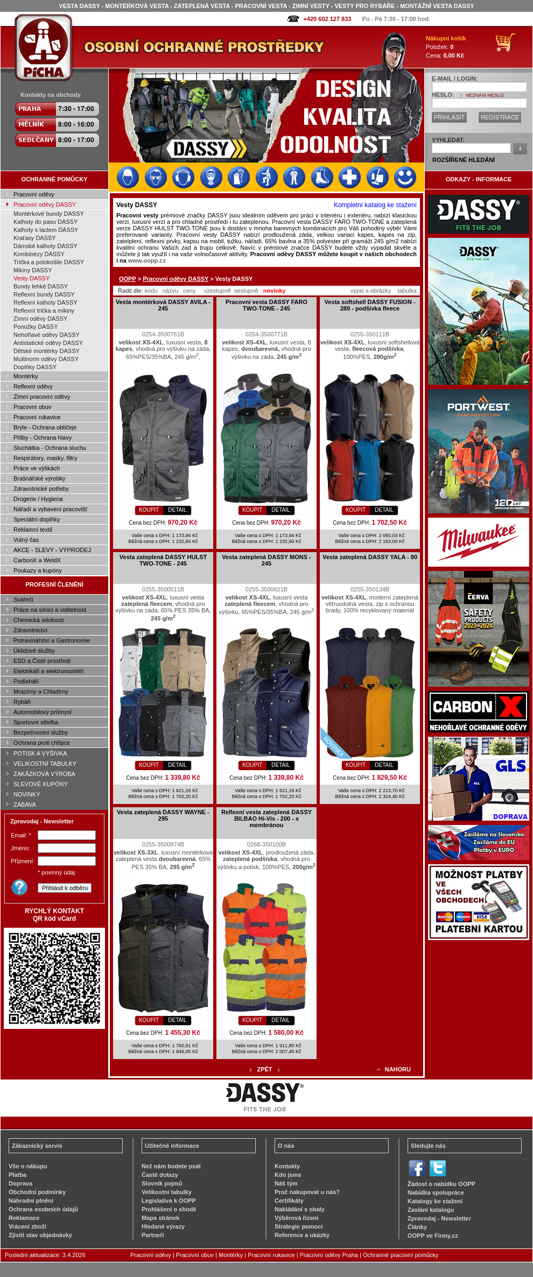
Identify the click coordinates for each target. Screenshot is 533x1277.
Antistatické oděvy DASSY (48, 343)
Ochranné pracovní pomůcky (401, 1255)
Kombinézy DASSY (39, 254)
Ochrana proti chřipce (41, 742)
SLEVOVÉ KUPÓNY (40, 784)
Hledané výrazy (163, 1226)
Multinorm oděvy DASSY (46, 359)
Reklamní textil (32, 529)
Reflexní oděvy (33, 386)
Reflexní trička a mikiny (43, 310)
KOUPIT (149, 510)
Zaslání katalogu (431, 1210)
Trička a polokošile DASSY (48, 262)
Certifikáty (289, 1200)
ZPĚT (264, 1069)
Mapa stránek (160, 1218)
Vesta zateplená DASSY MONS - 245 (266, 560)
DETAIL (177, 510)
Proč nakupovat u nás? (307, 1192)
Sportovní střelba (35, 722)
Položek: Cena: (446, 47)
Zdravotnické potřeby (41, 488)
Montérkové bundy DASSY (48, 213)
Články (417, 1227)
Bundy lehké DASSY (40, 286)
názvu (170, 290)
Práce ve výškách (36, 468)
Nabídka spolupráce (436, 1192)
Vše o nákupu (28, 1166)
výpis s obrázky (370, 290)
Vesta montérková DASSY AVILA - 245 (163, 305)
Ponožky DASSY (35, 326)
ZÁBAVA (24, 804)
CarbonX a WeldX (37, 560)
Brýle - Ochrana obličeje (44, 427)
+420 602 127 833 (327, 19)
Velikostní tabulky (167, 1192)
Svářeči (23, 599)
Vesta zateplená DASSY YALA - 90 (369, 557)
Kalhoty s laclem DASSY (45, 230)
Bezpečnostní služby (40, 732)
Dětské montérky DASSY (46, 351)
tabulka (406, 290)
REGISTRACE (500, 117)
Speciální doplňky (36, 519)
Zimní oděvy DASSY (40, 318)
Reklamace (24, 1218)
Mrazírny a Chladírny (40, 691)
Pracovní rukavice (36, 417)
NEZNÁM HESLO (485, 95)
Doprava (20, 1183)
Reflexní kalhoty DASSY (45, 302)
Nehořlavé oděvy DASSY (46, 334)
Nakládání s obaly (300, 1209)
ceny (189, 290)
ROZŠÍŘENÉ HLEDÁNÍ (463, 160)
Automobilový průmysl (42, 712)
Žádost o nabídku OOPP (441, 1184)
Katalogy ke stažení (435, 1201)
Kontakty (287, 1166)
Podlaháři (25, 681)
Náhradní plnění (31, 1200)
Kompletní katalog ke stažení (375, 205)
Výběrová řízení (296, 1218)
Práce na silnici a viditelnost (49, 609)
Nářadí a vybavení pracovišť (50, 509)
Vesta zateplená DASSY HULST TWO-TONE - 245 (163, 560)
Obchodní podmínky (37, 1192)
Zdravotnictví (30, 630)
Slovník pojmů (162, 1183)
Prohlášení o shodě (169, 1209)
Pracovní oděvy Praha (329, 1255)
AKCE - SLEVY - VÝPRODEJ (52, 550)
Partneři (153, 1235)
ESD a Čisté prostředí (42, 661)
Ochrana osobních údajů (43, 1209)
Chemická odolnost (38, 620)
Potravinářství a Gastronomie (51, 640)
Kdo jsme (288, 1175)
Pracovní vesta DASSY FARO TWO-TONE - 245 (266, 305)
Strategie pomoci (298, 1226)
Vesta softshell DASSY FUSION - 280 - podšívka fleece (369, 305)
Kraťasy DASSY (34, 238)
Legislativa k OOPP (169, 1200)
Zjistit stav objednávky (40, 1235)
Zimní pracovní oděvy (41, 396)
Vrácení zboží (27, 1226)
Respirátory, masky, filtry (45, 458)
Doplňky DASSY (35, 367)
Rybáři (22, 702)
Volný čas (26, 540)
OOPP (127, 279)
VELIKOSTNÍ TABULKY (44, 763)
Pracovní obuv (32, 407)
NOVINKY (26, 794)
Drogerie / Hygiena (38, 499)
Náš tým (286, 1183)
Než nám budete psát (171, 1166)
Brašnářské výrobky (39, 478)
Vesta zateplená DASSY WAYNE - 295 (163, 815)
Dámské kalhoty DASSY (45, 246)
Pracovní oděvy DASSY (44, 204)
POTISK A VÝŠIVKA (40, 753)
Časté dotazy (160, 1175)
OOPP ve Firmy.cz (433, 1235)
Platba (17, 1175)
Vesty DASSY (31, 278)
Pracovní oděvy (33, 194)
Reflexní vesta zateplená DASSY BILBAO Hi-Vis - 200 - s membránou (266, 818)
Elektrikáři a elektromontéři (48, 671)
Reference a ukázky (302, 1235)
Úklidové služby (33, 650)
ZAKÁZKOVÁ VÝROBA (44, 774)
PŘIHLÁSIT (449, 117)
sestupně (246, 290)
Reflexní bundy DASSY (44, 294)
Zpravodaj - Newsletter (439, 1218)
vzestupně (217, 290)
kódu (151, 290)
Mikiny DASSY (32, 270)
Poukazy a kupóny (37, 570)
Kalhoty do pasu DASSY (45, 221)
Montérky (25, 376)
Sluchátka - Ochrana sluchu (49, 448)
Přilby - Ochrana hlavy (42, 437)
